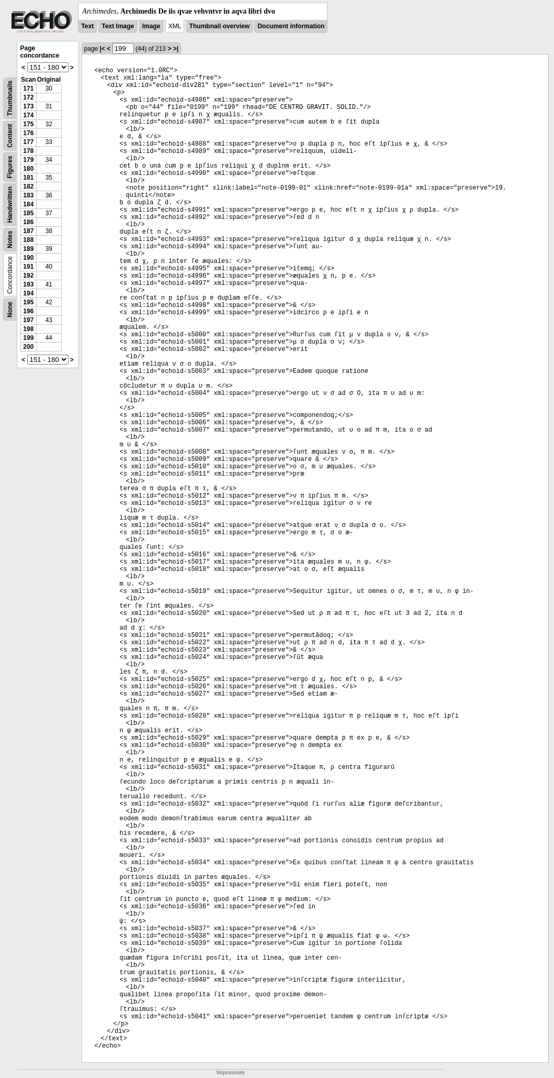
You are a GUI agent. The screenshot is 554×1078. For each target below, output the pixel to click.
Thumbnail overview (219, 26)
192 (28, 275)
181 (28, 177)
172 (28, 97)
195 (28, 302)
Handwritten (10, 204)
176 (28, 133)
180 (28, 168)
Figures (10, 167)
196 (28, 311)
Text (87, 26)
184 (28, 204)
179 (28, 159)
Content (10, 136)
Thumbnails (10, 98)
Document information (290, 26)
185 (28, 213)
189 (28, 248)
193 (28, 284)
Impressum (230, 1072)
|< (102, 48)
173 (28, 106)
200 (28, 346)
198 (28, 329)
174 (28, 115)
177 (28, 142)
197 (28, 320)
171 (28, 88)
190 (28, 257)
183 (28, 195)
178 (28, 151)
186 (28, 222)
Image (151, 26)
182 (28, 186)
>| (175, 48)
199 (28, 338)
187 (28, 231)
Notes (10, 239)
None (10, 309)
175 (28, 124)
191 (28, 266)
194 (28, 293)
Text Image (117, 26)
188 (28, 240)
